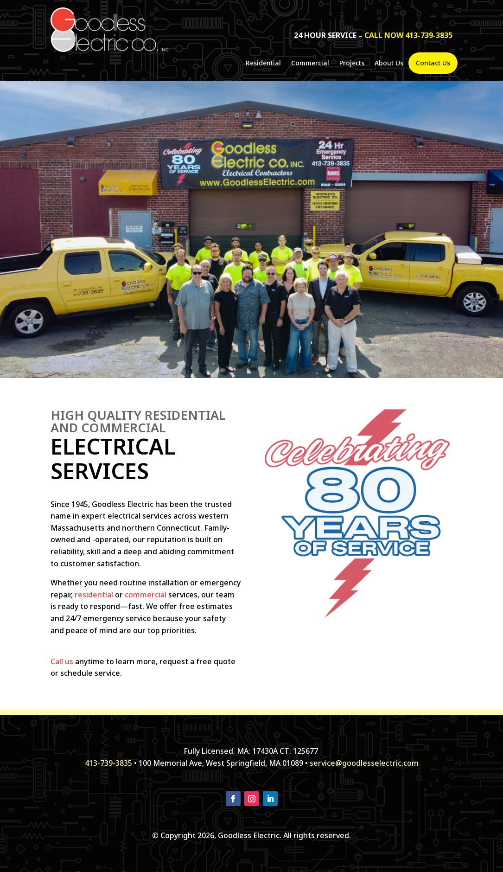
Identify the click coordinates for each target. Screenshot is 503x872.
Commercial (310, 63)
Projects (351, 63)
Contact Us (433, 63)
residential (94, 595)
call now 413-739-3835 (408, 35)
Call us (62, 661)
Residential (263, 63)
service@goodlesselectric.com (364, 763)
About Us (389, 63)
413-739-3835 (108, 763)
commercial (145, 595)
